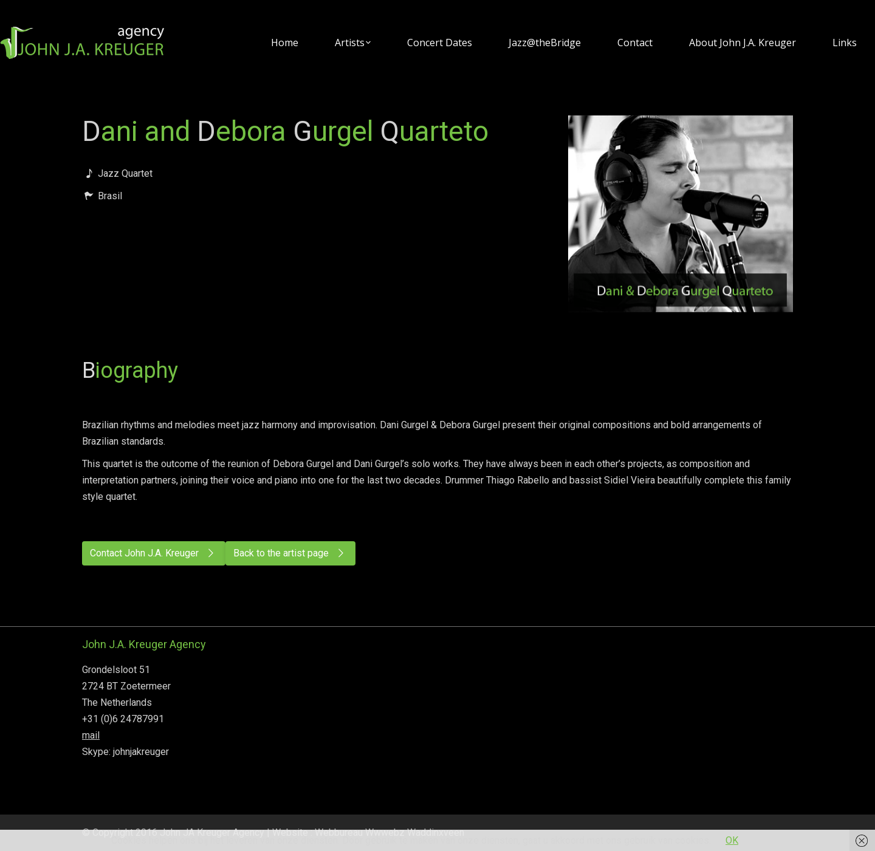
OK (732, 840)
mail (91, 735)
